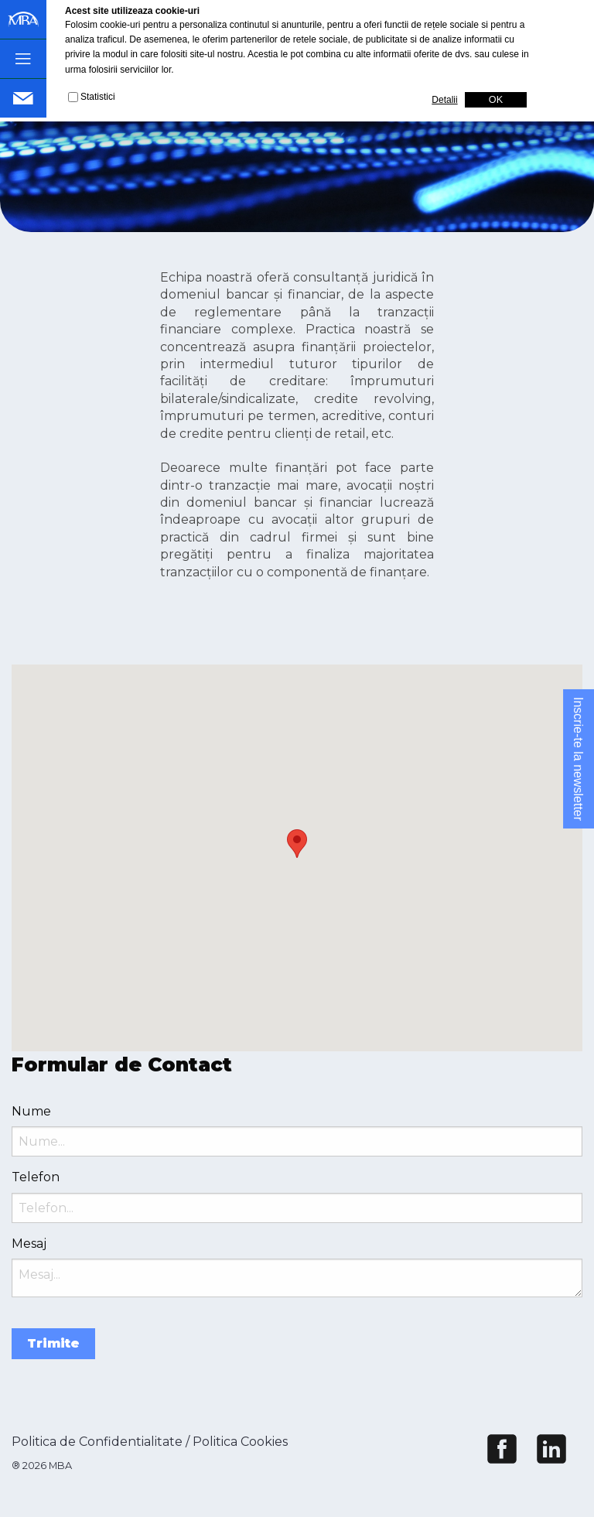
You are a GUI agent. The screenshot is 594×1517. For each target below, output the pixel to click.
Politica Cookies (240, 1441)
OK (496, 99)
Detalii (444, 99)
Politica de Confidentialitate (97, 1441)
